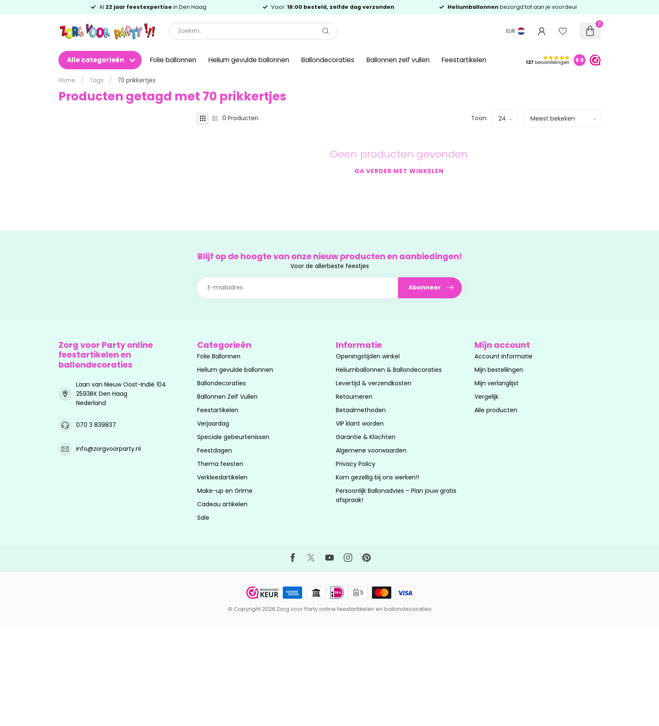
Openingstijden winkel (368, 356)
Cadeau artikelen (222, 504)
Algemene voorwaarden (371, 450)
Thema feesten (220, 464)
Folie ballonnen (173, 59)
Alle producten (495, 410)
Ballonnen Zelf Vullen (227, 396)
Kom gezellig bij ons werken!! (377, 477)
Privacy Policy (355, 464)
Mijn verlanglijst (496, 383)
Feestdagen (214, 450)
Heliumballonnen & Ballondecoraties (389, 370)
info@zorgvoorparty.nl (108, 449)
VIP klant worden (360, 423)
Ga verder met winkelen (399, 171)
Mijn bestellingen (498, 370)
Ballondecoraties (327, 59)
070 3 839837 (96, 425)
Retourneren (354, 396)
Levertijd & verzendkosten (373, 383)
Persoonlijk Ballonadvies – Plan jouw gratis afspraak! (396, 495)
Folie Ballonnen (218, 356)
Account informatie (503, 356)
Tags (96, 80)
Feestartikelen (464, 59)
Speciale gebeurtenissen (233, 437)
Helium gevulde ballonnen (248, 59)
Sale (203, 517)
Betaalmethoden (361, 410)
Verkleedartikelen (222, 477)
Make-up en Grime (225, 491)
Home (66, 80)
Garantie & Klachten (365, 437)
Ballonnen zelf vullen (398, 59)
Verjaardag (213, 423)
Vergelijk (486, 396)
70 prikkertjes (137, 80)
